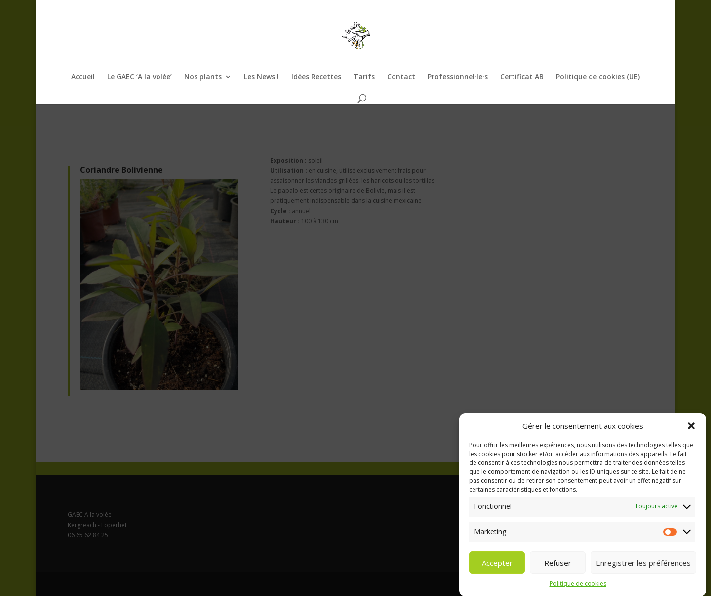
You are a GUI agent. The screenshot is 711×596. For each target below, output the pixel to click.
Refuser (557, 567)
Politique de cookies (578, 588)
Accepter (497, 567)
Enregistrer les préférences (643, 567)
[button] (691, 431)
